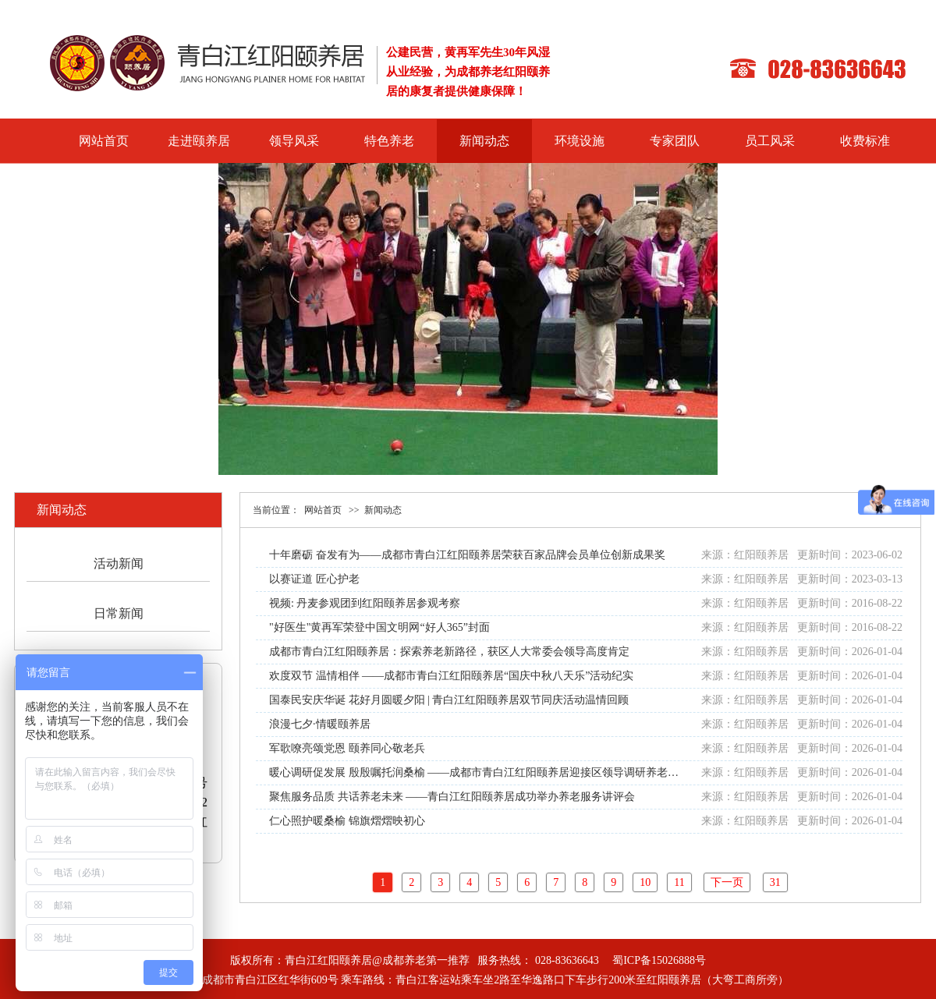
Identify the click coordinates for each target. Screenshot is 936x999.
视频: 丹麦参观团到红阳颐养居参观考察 (364, 603)
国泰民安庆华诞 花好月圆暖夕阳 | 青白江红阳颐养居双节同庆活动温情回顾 (449, 700)
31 (775, 882)
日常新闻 (119, 613)
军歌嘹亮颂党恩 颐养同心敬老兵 (347, 748)
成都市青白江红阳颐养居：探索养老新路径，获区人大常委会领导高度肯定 (449, 651)
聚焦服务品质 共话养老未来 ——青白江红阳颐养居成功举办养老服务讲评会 (452, 796)
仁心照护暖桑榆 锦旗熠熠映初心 (347, 821)
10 (645, 882)
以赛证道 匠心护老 (314, 579)
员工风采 (770, 140)
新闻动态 (484, 140)
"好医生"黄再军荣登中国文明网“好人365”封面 (379, 627)
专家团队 (675, 140)
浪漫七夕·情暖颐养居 (319, 724)
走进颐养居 (199, 140)
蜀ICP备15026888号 (659, 960)
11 (679, 882)
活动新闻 (119, 563)
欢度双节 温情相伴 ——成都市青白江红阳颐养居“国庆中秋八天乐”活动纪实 (451, 676)
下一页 (727, 882)
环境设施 (579, 140)
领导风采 (294, 140)
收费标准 (865, 140)
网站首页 (104, 140)
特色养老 (389, 140)
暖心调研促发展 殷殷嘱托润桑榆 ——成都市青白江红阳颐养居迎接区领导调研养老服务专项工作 (501, 772)
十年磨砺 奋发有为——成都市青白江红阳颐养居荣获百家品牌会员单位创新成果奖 (467, 555)
